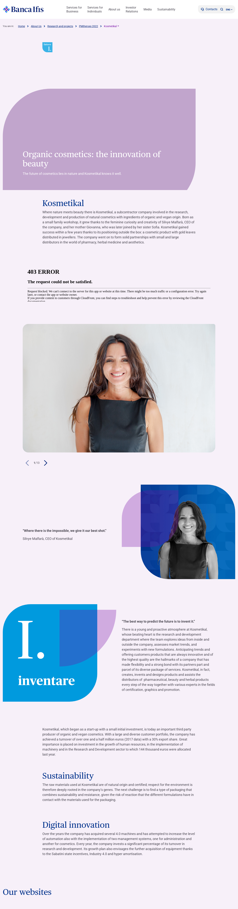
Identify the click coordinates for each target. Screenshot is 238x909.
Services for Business (74, 9)
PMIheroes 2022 (88, 26)
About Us (36, 26)
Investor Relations (132, 9)
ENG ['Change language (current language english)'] (229, 9)
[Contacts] (209, 9)
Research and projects (60, 26)
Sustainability (166, 9)
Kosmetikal (110, 26)
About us (114, 9)
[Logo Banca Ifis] (23, 9)
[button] (221, 9)
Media (148, 9)
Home (21, 26)
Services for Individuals (95, 9)
